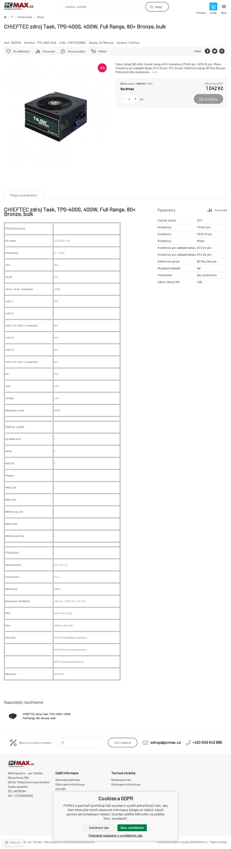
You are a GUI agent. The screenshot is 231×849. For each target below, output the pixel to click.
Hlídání (102, 51)
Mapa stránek (218, 842)
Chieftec (134, 42)
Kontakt (60, 789)
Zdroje (40, 17)
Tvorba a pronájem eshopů (172, 842)
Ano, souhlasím (132, 827)
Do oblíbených (21, 51)
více (154, 72)
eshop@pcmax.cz (165, 742)
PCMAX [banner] (21, 6)
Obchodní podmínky (67, 780)
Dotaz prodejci (76, 51)
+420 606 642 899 (207, 742)
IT (12, 17)
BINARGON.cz (199, 842)
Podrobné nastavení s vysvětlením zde (116, 835)
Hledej (158, 7)
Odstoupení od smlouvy (70, 784)
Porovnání (49, 51)
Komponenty (25, 17)
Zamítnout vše (99, 827)
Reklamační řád (121, 780)
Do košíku (208, 99)
